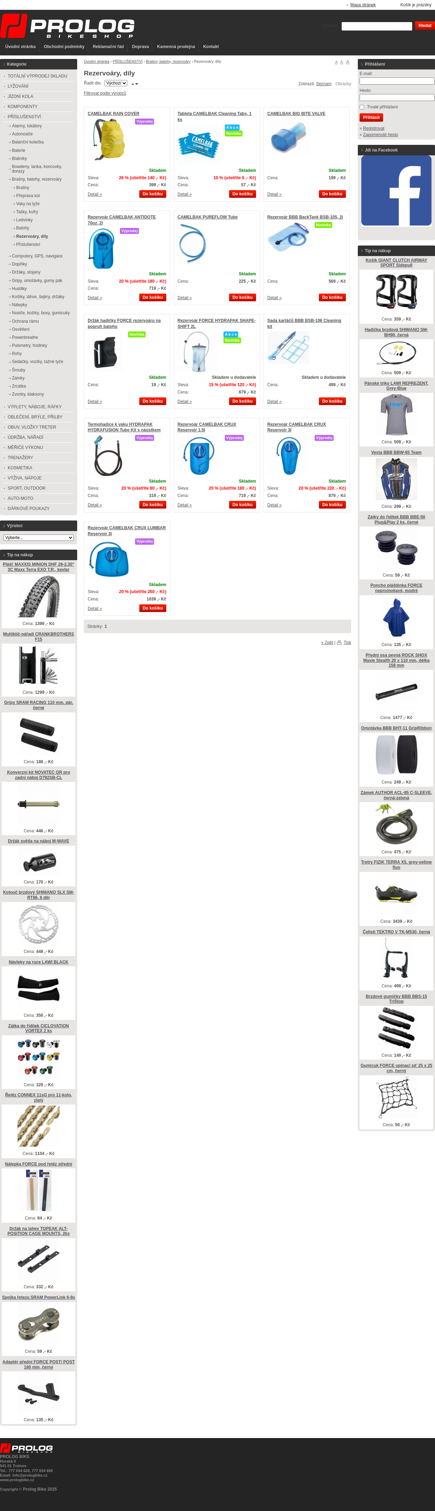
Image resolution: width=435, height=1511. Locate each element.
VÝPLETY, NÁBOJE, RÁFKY (35, 406)
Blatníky (19, 158)
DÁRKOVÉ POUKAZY (28, 508)
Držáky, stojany (26, 272)
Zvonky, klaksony (28, 394)
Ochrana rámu (25, 321)
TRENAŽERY (20, 457)
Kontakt (211, 46)
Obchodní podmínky (64, 46)
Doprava (140, 46)
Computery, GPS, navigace (37, 256)
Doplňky (19, 264)
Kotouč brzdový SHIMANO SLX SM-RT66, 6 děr (38, 895)
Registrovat (373, 128)
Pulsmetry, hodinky (29, 345)
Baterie (18, 150)
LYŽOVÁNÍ (18, 86)
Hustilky (19, 288)
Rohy (17, 353)
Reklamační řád (108, 46)
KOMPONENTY (23, 106)
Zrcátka (19, 386)
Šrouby (18, 370)
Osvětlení (21, 329)
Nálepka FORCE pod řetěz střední (38, 1164)
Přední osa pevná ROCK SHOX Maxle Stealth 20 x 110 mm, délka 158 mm (396, 660)
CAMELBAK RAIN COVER (113, 113)
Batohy (22, 228)
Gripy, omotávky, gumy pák (37, 280)
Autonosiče (22, 134)
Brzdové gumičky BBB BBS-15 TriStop (396, 999)
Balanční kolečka (28, 142)
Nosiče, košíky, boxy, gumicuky (41, 312)
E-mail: (366, 73)
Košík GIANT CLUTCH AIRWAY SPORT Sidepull (396, 263)
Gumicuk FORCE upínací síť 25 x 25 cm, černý (396, 1068)
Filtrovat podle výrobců (105, 93)
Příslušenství (28, 244)
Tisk (347, 642)
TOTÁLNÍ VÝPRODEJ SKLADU (37, 76)
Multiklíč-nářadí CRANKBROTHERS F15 (38, 637)
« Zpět (327, 642)
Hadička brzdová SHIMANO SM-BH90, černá (396, 332)
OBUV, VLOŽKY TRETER (32, 427)
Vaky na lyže (28, 203)
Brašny (22, 187)
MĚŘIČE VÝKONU (25, 447)
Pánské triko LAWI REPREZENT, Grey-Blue (396, 386)
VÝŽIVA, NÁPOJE (24, 478)
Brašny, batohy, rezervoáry (168, 61)
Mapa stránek (363, 4)
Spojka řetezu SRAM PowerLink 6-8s (38, 1297)
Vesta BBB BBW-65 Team (396, 452)
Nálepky (19, 304)
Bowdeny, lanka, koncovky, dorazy (37, 169)
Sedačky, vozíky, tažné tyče (37, 361)
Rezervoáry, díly (32, 236)
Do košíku (153, 194)
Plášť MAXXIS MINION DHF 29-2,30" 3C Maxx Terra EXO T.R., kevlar (38, 567)
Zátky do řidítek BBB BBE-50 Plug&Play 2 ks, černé (396, 520)
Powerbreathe (25, 337)
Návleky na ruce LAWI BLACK (38, 962)
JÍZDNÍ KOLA (20, 96)
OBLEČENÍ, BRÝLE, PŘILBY (35, 417)
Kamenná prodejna (176, 46)
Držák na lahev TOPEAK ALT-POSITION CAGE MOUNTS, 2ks (38, 1231)
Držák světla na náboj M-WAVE (38, 841)
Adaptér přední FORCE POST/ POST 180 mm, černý (38, 1364)
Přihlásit (371, 117)
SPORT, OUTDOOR (27, 488)
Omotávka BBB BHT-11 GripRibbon (396, 728)
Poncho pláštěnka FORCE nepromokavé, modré (396, 588)
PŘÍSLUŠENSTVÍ (127, 61)
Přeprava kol (28, 195)
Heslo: (366, 90)
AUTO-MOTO (20, 498)
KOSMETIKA (20, 467)
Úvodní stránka (20, 46)
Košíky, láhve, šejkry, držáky (38, 296)
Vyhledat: (330, 25)
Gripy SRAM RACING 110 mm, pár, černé (38, 705)
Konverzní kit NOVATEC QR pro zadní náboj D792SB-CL (38, 775)
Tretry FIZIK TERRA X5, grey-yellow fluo (396, 865)
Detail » (95, 194)
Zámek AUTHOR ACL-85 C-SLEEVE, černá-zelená (396, 795)
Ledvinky (24, 219)
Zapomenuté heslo (380, 134)
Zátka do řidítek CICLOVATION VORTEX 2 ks (38, 1028)
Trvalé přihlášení (382, 107)
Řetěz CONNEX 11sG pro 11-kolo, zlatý (38, 1098)
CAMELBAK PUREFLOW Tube (208, 217)
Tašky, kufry (27, 211)
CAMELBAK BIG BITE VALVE (296, 113)
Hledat (425, 25)
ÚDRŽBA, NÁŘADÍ (25, 437)
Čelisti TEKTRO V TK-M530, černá (396, 931)
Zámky (18, 378)
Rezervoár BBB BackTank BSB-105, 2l (305, 217)
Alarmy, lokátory (27, 125)
